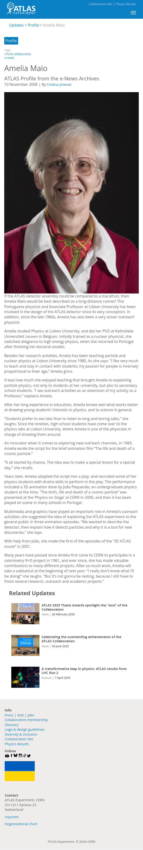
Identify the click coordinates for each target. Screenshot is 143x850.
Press (9, 715)
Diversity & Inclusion (21, 734)
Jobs (30, 715)
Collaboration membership (26, 719)
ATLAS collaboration (18, 54)
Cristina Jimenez (59, 84)
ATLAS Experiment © (63, 841)
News (45, 614)
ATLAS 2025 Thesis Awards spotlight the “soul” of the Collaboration (84, 607)
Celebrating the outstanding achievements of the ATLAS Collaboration (81, 639)
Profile (11, 40)
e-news (9, 58)
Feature (47, 678)
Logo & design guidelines (25, 729)
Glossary (12, 724)
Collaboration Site (100, 4)
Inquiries (12, 816)
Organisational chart (21, 823)
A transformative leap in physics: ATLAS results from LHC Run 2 (84, 670)
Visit (20, 715)
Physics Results (126, 4)
